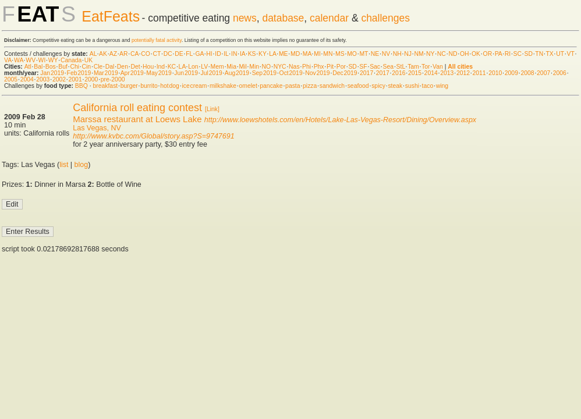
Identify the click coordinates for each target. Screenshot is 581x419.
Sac (375, 66)
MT (363, 54)
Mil (242, 66)
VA (8, 60)
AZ (113, 54)
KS (252, 54)
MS (340, 54)
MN (327, 54)
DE (179, 54)
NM (418, 54)
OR (488, 54)
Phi (306, 66)
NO (266, 66)
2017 (366, 73)
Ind (161, 66)
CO (145, 54)
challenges (385, 18)
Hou (148, 66)
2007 (543, 73)
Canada (71, 60)
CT (157, 54)
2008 (527, 73)
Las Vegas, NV (97, 128)
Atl (27, 66)
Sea (388, 66)
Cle (98, 66)
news (245, 18)
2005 (10, 79)
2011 (479, 73)
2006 (559, 73)
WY (53, 60)
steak (395, 86)
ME (283, 54)
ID (218, 54)
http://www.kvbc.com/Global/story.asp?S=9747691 (153, 136)
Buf (63, 66)
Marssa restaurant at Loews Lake (137, 119)
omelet (248, 86)
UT (560, 54)
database (283, 18)
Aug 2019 (237, 73)
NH (397, 54)
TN (539, 54)
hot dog (169, 86)
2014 (431, 73)
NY (430, 54)
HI (209, 54)
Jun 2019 (186, 73)
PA (498, 54)
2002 (59, 79)
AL (93, 54)
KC (172, 66)
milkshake (223, 86)
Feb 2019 (79, 73)
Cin (86, 66)
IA (242, 54)
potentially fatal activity (157, 40)
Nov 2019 (317, 73)
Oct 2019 (291, 73)
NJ (408, 54)
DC (168, 54)
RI (508, 54)
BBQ (81, 86)
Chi (74, 66)
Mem (217, 66)
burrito (148, 86)
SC (517, 54)
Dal (110, 66)
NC (441, 54)
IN (234, 54)
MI (317, 54)
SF (363, 66)
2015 (414, 73)
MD (295, 54)
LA (272, 54)
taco (428, 86)
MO (352, 54)
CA (134, 54)
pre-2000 (113, 79)
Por (341, 66)
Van (438, 66)
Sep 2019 (264, 73)
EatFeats (111, 16)
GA (199, 54)
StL (400, 66)
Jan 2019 (52, 73)
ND (452, 54)
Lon (193, 66)
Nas (294, 66)
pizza (310, 86)
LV (204, 66)
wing (442, 86)
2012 (463, 73)
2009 (511, 73)
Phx (319, 66)
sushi (412, 86)
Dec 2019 (344, 73)
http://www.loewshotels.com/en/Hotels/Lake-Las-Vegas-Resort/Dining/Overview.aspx (340, 120)
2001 (75, 79)
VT (571, 54)
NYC (280, 66)
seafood (358, 86)
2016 (398, 73)
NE (375, 54)
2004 (27, 79)
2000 (91, 79)
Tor (425, 66)
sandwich (332, 86)
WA (18, 60)
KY (262, 54)
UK (88, 60)
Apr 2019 (132, 73)
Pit (330, 66)
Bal (38, 66)
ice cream (194, 86)
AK (103, 54)
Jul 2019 (211, 73)
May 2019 (159, 73)
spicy (378, 86)
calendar (329, 18)
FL (189, 54)
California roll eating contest (137, 107)
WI (42, 60)
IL (226, 54)
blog (81, 165)
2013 (447, 73)
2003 (42, 79)
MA (307, 54)
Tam (413, 66)
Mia (231, 66)
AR (123, 54)
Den (122, 66)
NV (386, 54)
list (63, 165)
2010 (495, 73)
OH (464, 54)
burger (129, 86)
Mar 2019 (106, 73)
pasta (292, 86)
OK (476, 54)
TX (550, 54)
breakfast (105, 86)
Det (135, 66)
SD (529, 54)
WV (31, 60)
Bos (50, 66)
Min (254, 66)
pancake (271, 86)
